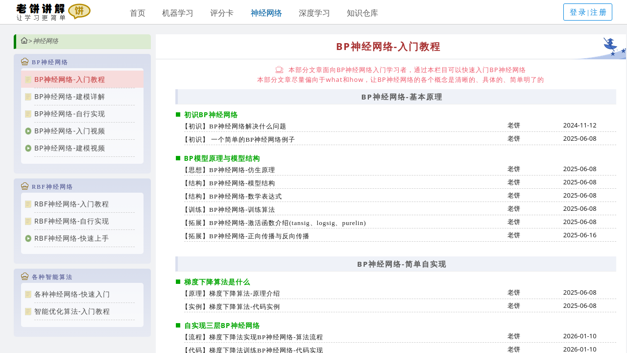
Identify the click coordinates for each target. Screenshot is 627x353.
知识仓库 (362, 12)
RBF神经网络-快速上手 (72, 238)
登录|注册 (589, 12)
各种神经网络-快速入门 (72, 294)
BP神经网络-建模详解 (69, 96)
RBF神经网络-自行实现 (72, 221)
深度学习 (314, 12)
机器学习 (177, 12)
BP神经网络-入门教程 (69, 79)
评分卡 (222, 12)
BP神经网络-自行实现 (69, 113)
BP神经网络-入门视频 (69, 130)
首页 (137, 12)
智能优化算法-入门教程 (72, 311)
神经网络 (266, 12)
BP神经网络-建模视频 (69, 147)
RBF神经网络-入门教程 (72, 203)
